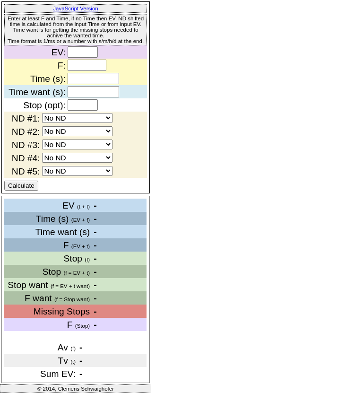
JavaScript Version (75, 8)
